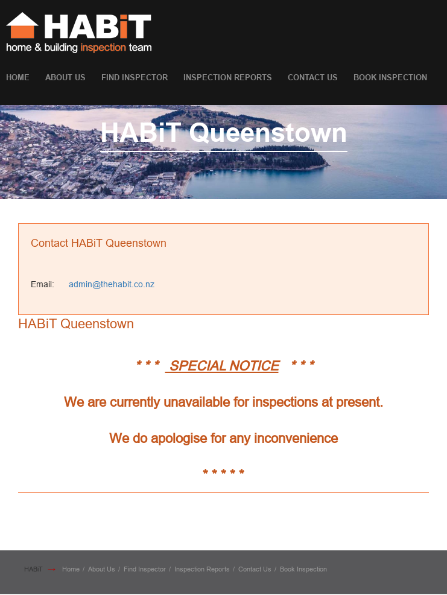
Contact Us (313, 77)
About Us (65, 77)
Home (18, 77)
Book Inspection (390, 77)
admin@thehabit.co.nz (111, 284)
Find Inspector (134, 77)
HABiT (33, 569)
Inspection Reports (227, 77)
